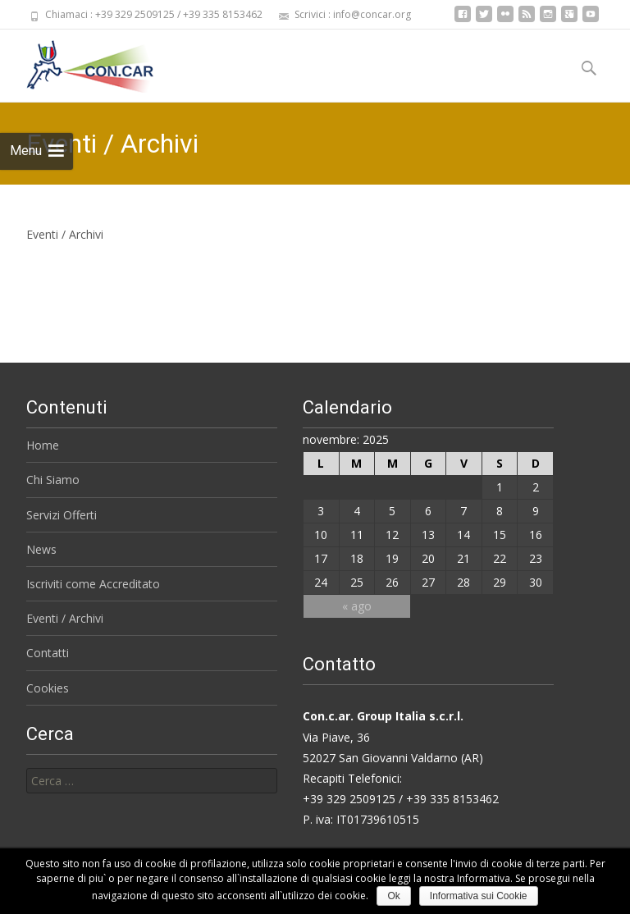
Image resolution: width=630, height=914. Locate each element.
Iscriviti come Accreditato (93, 584)
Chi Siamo (53, 479)
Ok (393, 896)
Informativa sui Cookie (478, 896)
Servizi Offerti (61, 515)
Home (42, 445)
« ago (357, 606)
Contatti (47, 652)
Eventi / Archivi (64, 618)
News (41, 549)
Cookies (47, 688)
